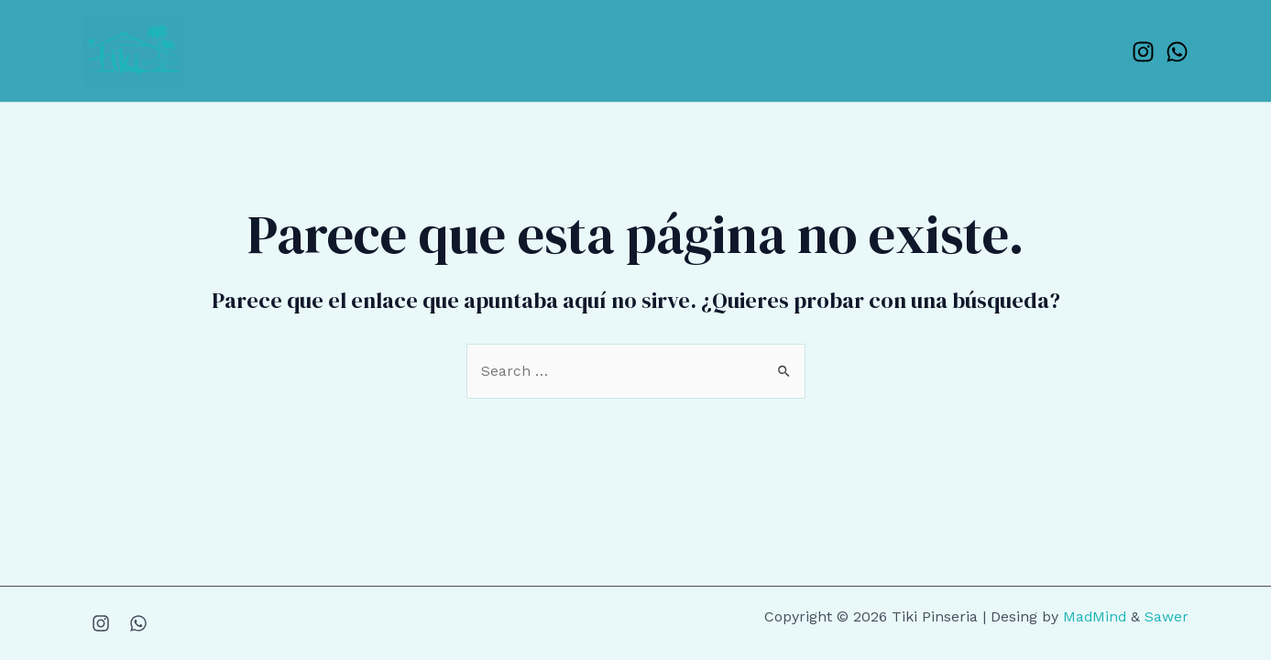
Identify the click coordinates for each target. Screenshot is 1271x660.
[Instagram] (1143, 51)
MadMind (1093, 616)
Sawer (1167, 616)
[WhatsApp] (1177, 51)
